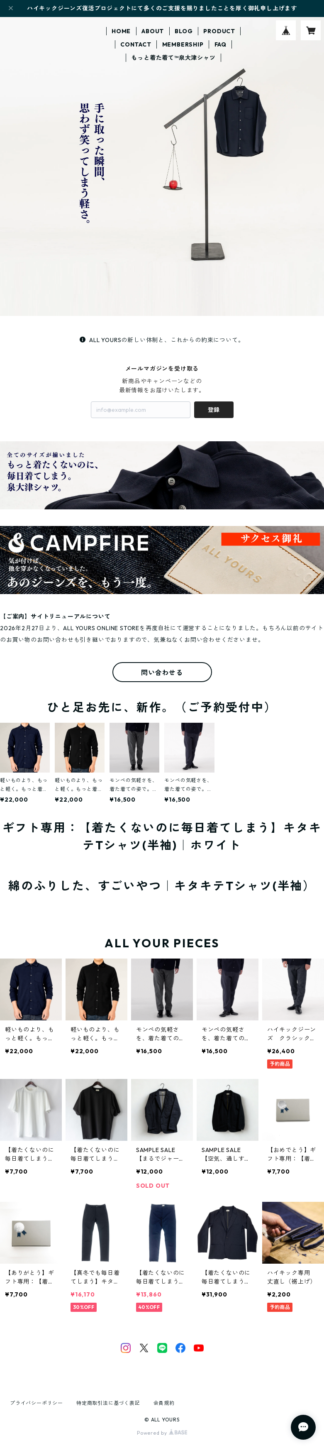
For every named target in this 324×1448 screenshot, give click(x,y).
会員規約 (164, 1403)
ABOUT (152, 31)
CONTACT (135, 44)
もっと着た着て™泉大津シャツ (173, 57)
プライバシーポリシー (36, 1403)
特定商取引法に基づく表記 (108, 1403)
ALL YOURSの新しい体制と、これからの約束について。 (162, 340)
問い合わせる (162, 672)
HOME (121, 31)
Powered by (162, 1433)
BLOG (183, 31)
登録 (213, 409)
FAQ (220, 44)
